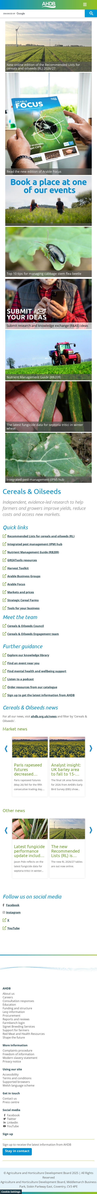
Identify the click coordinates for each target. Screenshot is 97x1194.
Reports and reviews (16, 1019)
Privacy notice (12, 1061)
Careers (8, 997)
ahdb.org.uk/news (44, 716)
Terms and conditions (17, 1078)
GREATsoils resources (20, 560)
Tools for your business (21, 608)
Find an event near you (21, 663)
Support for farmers (16, 1030)
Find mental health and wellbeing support (34, 671)
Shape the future (14, 1037)
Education (9, 1005)
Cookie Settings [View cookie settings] (10, 1191)
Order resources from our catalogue (30, 687)
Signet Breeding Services (19, 1026)
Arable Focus (14, 584)
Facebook (13, 1115)
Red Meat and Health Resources (24, 1034)
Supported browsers (16, 1082)
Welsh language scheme (18, 1085)
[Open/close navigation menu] (84, 4)
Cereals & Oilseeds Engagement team (31, 634)
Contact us (10, 1098)
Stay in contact (17, 1151)
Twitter (11, 1119)
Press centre (11, 1102)
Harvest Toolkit (16, 568)
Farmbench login (14, 1023)
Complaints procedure (17, 1050)
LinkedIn (12, 1122)
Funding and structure (17, 1008)
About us (9, 994)
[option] (30, 766)
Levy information (14, 1012)
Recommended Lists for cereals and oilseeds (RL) (38, 536)
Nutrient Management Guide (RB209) (31, 552)
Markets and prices (18, 592)
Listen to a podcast (18, 679)
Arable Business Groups (21, 576)
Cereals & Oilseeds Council (23, 626)
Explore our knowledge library (26, 655)
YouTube (11, 928)
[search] (42, 14)
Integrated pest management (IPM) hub (32, 544)
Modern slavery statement (20, 1058)
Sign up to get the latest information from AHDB (39, 695)
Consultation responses (18, 1001)
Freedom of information (18, 1054)
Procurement (11, 1015)
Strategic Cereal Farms (21, 600)
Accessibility (11, 1074)
